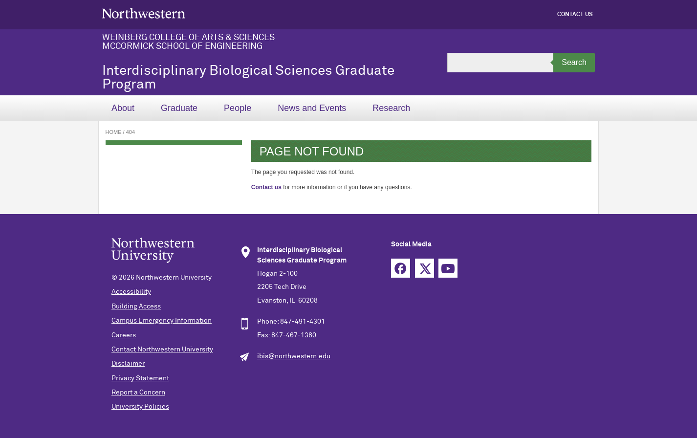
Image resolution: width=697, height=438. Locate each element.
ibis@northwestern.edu (293, 356)
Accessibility (131, 291)
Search (574, 62)
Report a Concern (138, 392)
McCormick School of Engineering (182, 46)
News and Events (312, 108)
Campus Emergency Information (161, 320)
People (237, 108)
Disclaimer (128, 363)
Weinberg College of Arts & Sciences (188, 37)
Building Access (136, 306)
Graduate (179, 108)
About (122, 108)
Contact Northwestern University (162, 349)
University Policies (140, 406)
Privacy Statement (140, 378)
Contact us (266, 187)
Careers (123, 335)
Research (391, 108)
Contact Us (575, 15)
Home (114, 132)
